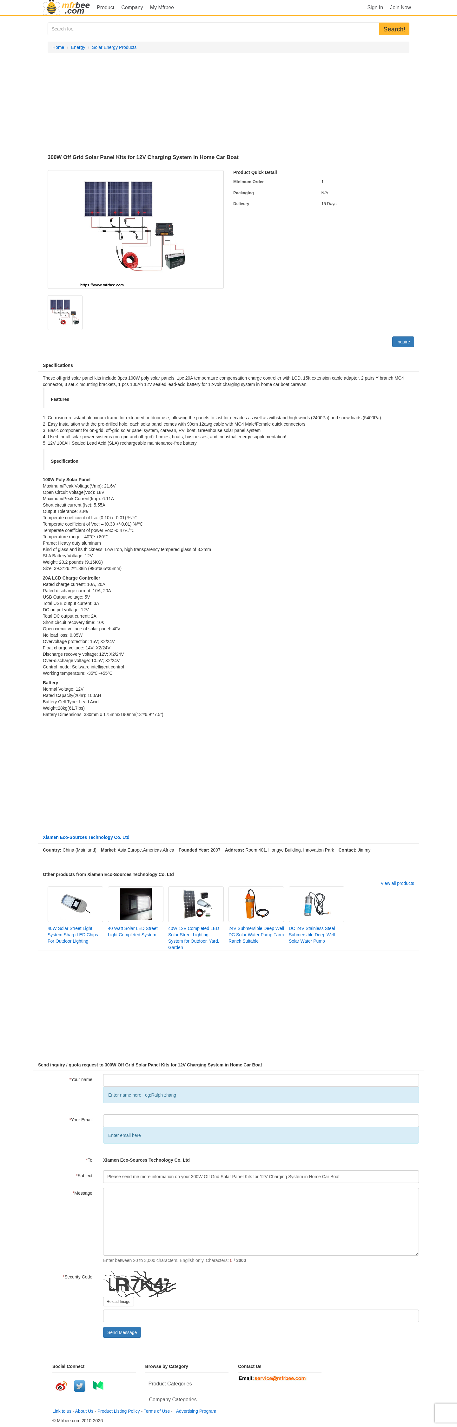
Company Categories (173, 1399)
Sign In (375, 7)
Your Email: (81, 1119)
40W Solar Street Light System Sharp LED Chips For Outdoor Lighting (73, 935)
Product (105, 7)
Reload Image (118, 1301)
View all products (397, 883)
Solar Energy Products (114, 47)
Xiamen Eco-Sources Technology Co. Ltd (86, 837)
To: (90, 1160)
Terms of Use (157, 1411)
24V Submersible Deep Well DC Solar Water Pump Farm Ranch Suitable (256, 935)
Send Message (122, 1332)
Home (58, 47)
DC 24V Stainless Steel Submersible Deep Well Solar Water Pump (312, 935)
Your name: (81, 1079)
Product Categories (170, 1383)
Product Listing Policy (118, 1411)
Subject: (85, 1175)
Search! (394, 29)
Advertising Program (195, 1411)
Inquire (403, 341)
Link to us (61, 1411)
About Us (84, 1411)
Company (132, 7)
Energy (78, 47)
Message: (83, 1193)
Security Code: (78, 1276)
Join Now (400, 7)
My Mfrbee (162, 7)
